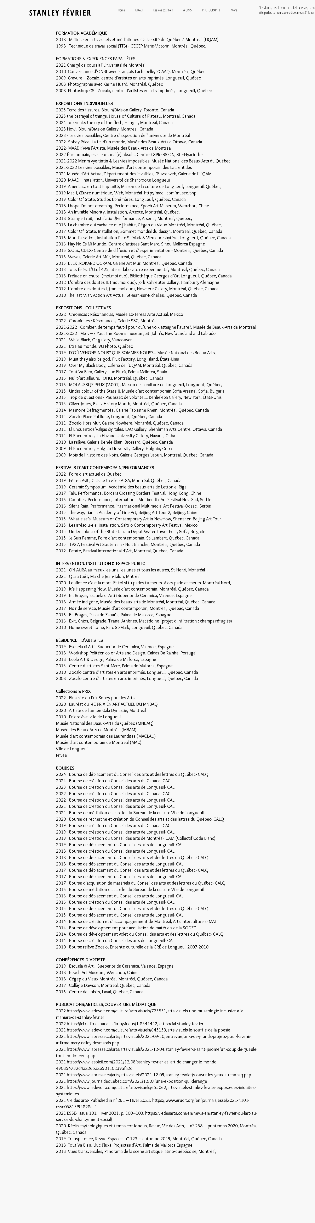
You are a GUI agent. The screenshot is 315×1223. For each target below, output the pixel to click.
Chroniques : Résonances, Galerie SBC (103, 320)
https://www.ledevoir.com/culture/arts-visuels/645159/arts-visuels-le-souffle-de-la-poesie (148, 1030)
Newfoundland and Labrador (191, 333)
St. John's (154, 333)
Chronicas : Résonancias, (92, 314)
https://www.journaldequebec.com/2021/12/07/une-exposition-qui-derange (137, 1081)
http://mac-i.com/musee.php (170, 193)
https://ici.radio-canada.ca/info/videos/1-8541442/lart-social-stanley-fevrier (135, 1023)
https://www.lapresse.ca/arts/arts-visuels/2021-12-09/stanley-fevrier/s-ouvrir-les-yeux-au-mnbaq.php (159, 1075)
